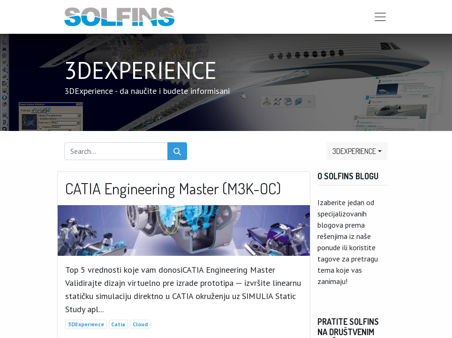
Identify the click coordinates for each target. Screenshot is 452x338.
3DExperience (86, 324)
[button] (357, 151)
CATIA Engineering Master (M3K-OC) (173, 188)
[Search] (177, 151)
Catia (118, 324)
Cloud (140, 324)
